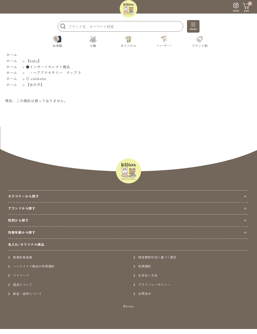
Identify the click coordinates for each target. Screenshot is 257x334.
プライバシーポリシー (151, 284)
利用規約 (142, 266)
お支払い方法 (145, 275)
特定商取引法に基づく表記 (154, 257)
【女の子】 (35, 84)
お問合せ (142, 293)
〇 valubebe (36, 78)
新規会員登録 (20, 257)
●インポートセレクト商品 (48, 66)
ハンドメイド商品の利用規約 (31, 266)
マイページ (18, 275)
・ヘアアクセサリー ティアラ (53, 72)
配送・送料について (25, 293)
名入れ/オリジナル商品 (26, 244)
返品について (20, 284)
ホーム (11, 54)
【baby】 (34, 60)
